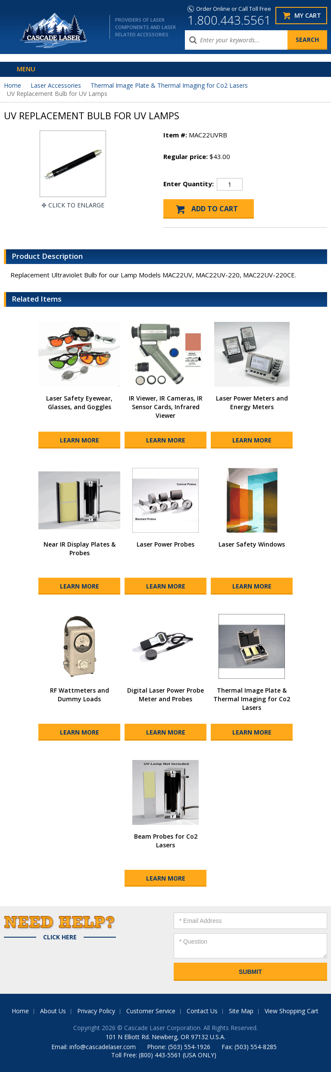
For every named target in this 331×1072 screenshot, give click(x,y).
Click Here (60, 937)
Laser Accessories (56, 85)
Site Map (241, 1011)
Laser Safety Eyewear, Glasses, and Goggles (79, 402)
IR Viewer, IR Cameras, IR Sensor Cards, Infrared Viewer (166, 407)
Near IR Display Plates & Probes (80, 548)
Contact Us (202, 1011)
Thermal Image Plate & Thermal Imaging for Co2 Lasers (169, 85)
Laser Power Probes (165, 544)
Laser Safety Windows (252, 544)
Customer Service (150, 1011)
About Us (53, 1011)
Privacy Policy (96, 1011)
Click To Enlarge (76, 205)
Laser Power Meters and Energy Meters (252, 402)
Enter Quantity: (188, 183)
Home (12, 85)
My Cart (307, 15)
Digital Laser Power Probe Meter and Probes (165, 694)
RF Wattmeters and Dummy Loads (79, 694)
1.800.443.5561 (229, 20)
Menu (26, 68)
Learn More (79, 440)
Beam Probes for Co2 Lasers (165, 840)
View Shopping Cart (292, 1011)
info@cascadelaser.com (102, 1047)
